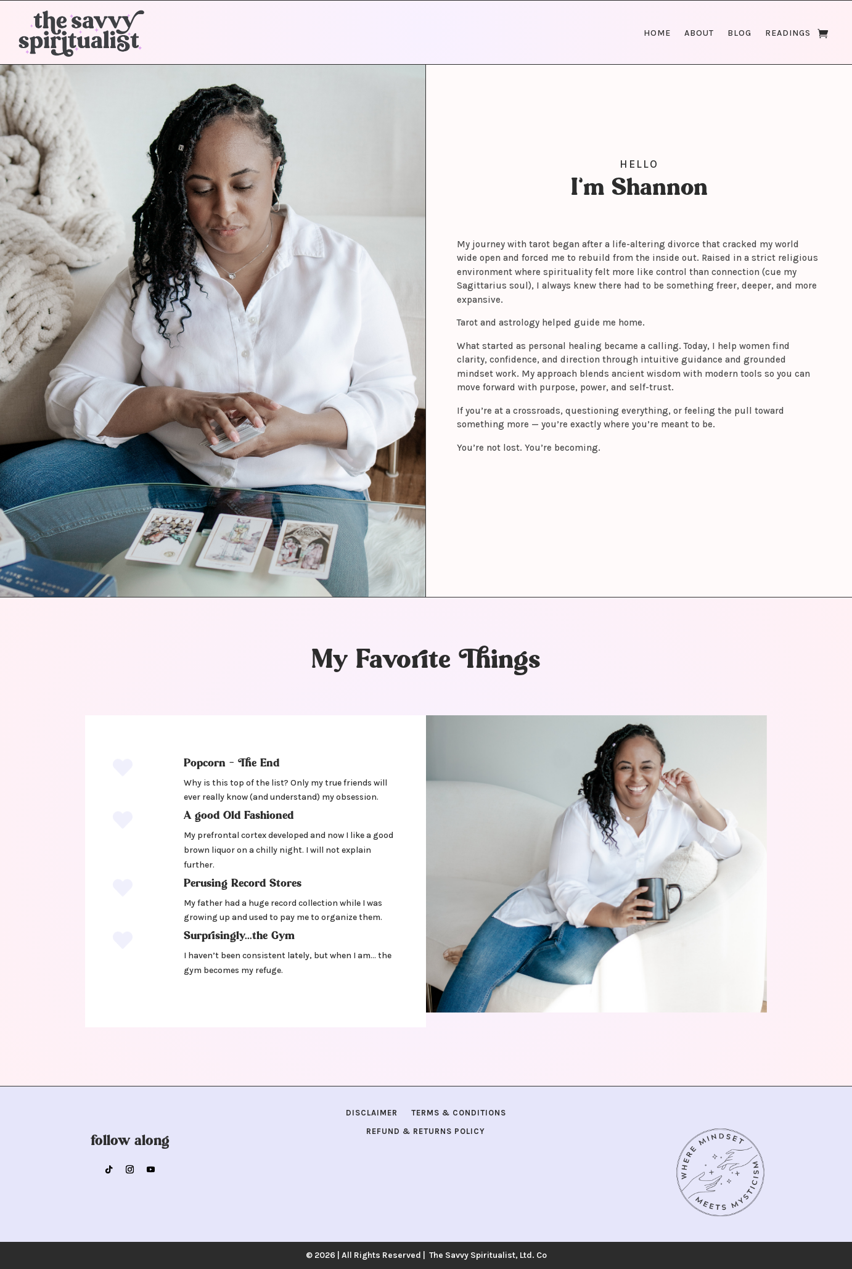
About (699, 33)
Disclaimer (372, 1113)
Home (657, 33)
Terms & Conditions (458, 1113)
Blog (739, 33)
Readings (788, 33)
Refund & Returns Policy (425, 1131)
